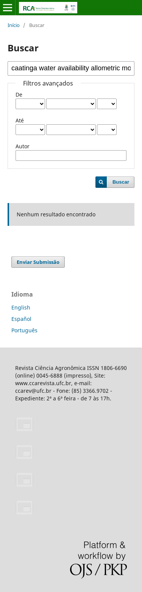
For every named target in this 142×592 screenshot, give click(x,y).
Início (14, 25)
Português (24, 330)
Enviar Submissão (38, 262)
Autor (23, 146)
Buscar (120, 182)
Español (21, 318)
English (20, 307)
